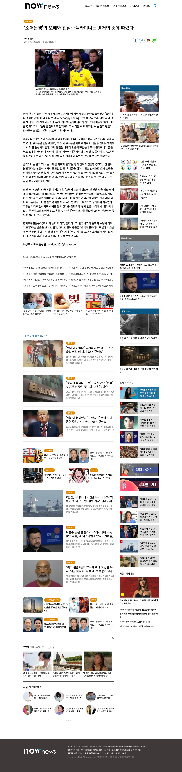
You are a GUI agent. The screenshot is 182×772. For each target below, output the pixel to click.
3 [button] (70, 720)
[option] (36, 664)
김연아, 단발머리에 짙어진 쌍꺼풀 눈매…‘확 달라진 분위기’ (74, 698)
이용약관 (85, 746)
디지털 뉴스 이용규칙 (132, 746)
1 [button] (66, 720)
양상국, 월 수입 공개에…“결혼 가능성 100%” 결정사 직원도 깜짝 (66, 674)
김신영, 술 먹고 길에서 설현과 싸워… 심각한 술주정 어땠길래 (74, 711)
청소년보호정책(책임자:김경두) (113, 746)
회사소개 (77, 746)
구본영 (27, 39)
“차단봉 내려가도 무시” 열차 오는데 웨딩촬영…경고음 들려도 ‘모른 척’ (96, 674)
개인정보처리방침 (95, 746)
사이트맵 (144, 746)
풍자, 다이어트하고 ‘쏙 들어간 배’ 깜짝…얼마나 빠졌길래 (42, 711)
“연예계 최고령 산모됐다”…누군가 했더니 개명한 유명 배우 (105, 711)
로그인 (69, 746)
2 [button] (68, 720)
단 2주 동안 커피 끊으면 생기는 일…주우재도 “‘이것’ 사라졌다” (35, 674)
